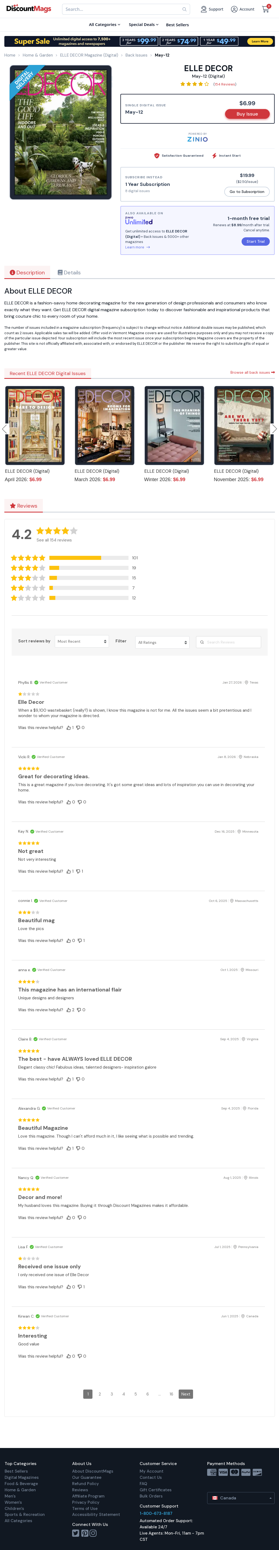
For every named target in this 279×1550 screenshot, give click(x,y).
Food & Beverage (21, 1483)
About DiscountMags (92, 1471)
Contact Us (151, 1477)
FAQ (143, 1483)
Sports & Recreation (25, 1514)
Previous (4, 428)
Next (185, 1394)
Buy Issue (247, 114)
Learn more (137, 247)
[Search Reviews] (228, 642)
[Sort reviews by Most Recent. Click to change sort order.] (82, 641)
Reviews (23, 505)
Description (27, 272)
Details (69, 272)
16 (171, 1394)
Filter (121, 641)
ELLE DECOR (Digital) (27, 471)
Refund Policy (85, 1483)
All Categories (18, 1520)
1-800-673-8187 (156, 1513)
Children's (14, 1508)
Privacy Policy (86, 1502)
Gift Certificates (156, 1490)
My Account (151, 1471)
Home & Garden (20, 1490)
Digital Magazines (22, 1477)
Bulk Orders (151, 1496)
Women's (13, 1502)
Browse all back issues (252, 372)
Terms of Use (85, 1508)
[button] (76, 557)
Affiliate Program (88, 1496)
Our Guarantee (86, 1477)
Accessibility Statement (96, 1514)
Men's (10, 1496)
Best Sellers (16, 1471)
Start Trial (256, 241)
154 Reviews (225, 84)
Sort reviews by (34, 641)
